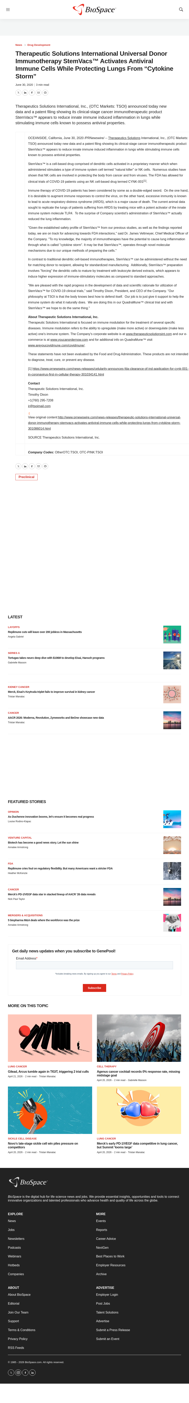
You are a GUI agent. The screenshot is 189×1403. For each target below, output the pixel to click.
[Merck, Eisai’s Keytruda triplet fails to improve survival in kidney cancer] (172, 694)
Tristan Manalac (16, 696)
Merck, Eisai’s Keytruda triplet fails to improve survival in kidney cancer (51, 691)
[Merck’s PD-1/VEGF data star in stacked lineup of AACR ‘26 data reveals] (172, 897)
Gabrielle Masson (17, 662)
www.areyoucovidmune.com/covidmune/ (56, 345)
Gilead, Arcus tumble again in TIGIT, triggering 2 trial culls (48, 1071)
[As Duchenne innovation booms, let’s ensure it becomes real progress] (172, 819)
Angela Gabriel (16, 636)
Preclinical (26, 477)
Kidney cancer (18, 686)
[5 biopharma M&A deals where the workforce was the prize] (172, 923)
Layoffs (14, 627)
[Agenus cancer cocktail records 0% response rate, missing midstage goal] (139, 1038)
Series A (14, 653)
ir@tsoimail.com (39, 406)
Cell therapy (106, 1066)
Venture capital (20, 837)
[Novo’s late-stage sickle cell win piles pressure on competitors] (50, 1110)
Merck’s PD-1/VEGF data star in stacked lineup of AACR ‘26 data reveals (51, 894)
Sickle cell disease (22, 1138)
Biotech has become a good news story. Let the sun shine (43, 842)
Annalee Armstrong (18, 847)
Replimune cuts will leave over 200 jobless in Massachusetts (45, 632)
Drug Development (38, 44)
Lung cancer (17, 1066)
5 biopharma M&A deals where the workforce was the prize (44, 920)
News (18, 44)
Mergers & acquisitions (25, 915)
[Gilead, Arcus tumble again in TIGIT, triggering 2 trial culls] (50, 1038)
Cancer (13, 712)
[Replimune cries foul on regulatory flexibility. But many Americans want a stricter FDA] (172, 871)
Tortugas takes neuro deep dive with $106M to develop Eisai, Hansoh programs (56, 657)
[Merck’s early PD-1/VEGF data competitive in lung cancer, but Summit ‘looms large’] (139, 1110)
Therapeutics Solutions (124, 138)
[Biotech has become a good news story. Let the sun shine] (172, 845)
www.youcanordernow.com (69, 339)
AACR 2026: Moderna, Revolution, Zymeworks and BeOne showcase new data (56, 717)
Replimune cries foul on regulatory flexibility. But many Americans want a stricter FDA (60, 868)
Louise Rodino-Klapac (19, 821)
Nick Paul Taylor (16, 899)
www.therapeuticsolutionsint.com (149, 334)
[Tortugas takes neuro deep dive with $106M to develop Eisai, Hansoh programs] (172, 660)
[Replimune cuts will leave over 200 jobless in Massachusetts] (172, 634)
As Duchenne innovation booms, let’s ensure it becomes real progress (51, 816)
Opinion (13, 811)
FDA (10, 863)
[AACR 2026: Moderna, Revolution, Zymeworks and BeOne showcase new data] (172, 720)
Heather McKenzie (17, 873)
